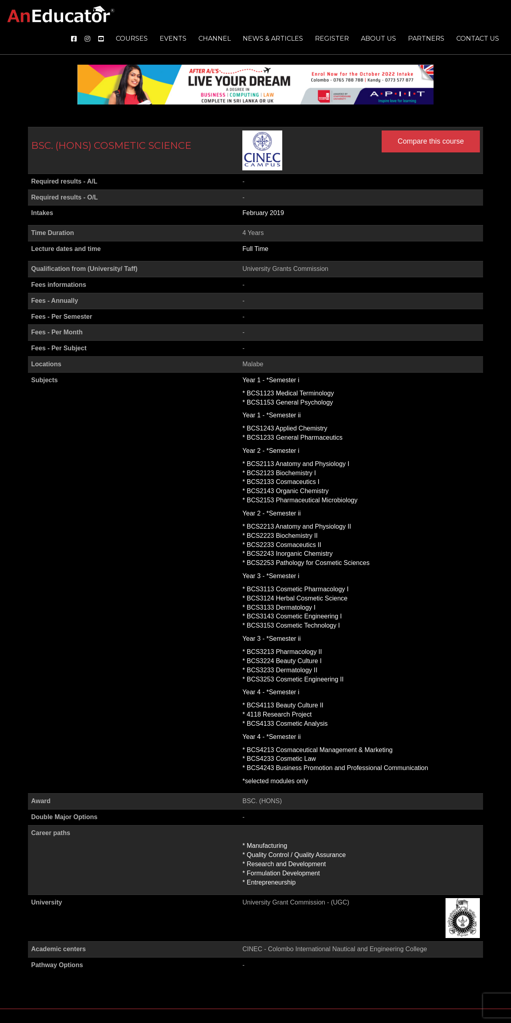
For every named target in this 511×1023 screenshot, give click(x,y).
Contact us (477, 38)
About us (378, 38)
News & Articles (273, 38)
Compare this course (431, 141)
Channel (214, 38)
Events (173, 38)
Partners (426, 38)
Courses (132, 38)
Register (332, 38)
